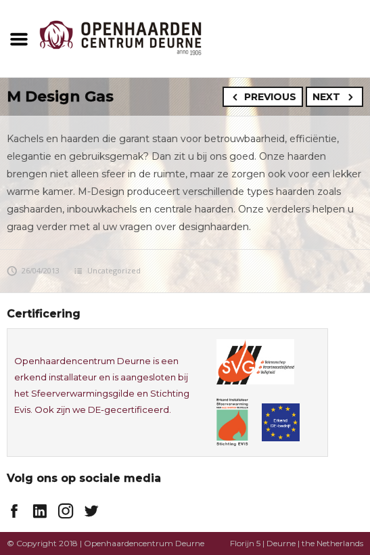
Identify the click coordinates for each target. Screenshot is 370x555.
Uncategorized (114, 270)
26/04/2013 (33, 270)
